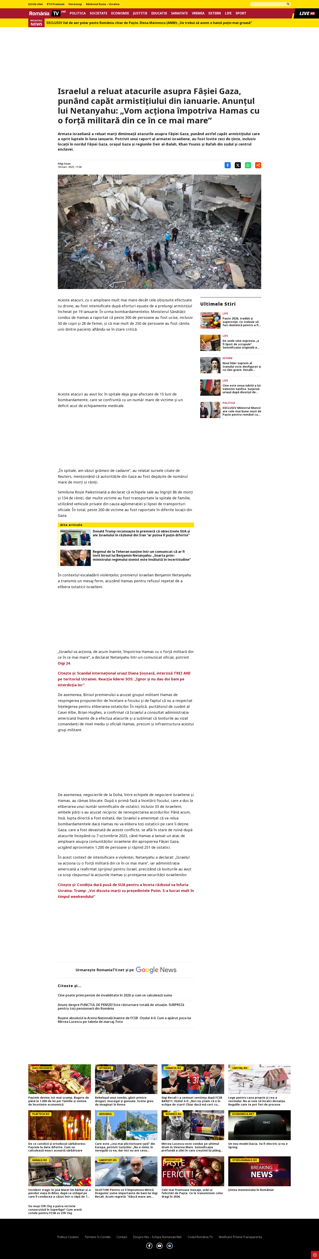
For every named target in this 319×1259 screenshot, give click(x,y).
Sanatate (179, 13)
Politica (78, 13)
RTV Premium (55, 4)
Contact (122, 1237)
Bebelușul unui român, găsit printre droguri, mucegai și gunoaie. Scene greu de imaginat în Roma (124, 1101)
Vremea (198, 13)
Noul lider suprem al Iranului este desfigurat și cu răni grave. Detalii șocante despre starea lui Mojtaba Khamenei (242, 367)
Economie (120, 13)
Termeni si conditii (97, 1237)
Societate (98, 13)
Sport (241, 13)
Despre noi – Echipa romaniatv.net (157, 1237)
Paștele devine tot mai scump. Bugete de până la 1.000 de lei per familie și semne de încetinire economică (58, 1101)
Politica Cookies (68, 1237)
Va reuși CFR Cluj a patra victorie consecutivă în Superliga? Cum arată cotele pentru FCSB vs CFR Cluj (55, 1210)
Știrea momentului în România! (251, 1190)
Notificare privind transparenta (240, 1237)
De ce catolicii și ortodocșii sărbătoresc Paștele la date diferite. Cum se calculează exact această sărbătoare (57, 1147)
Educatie (159, 13)
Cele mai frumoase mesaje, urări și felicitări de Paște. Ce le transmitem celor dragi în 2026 (192, 1193)
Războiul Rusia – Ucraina (102, 4)
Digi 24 (64, 663)
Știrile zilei (35, 4)
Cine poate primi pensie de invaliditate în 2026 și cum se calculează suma (115, 995)
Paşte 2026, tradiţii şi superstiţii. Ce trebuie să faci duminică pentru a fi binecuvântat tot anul (241, 322)
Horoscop (75, 4)
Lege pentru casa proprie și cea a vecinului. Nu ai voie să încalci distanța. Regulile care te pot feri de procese (257, 1101)
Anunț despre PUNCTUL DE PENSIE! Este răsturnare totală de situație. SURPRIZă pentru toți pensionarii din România (121, 1006)
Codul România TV (200, 1237)
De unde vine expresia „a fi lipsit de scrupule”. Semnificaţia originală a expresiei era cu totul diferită (241, 344)
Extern (215, 13)
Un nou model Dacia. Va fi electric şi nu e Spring (258, 1145)
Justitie (140, 13)
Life (228, 13)
